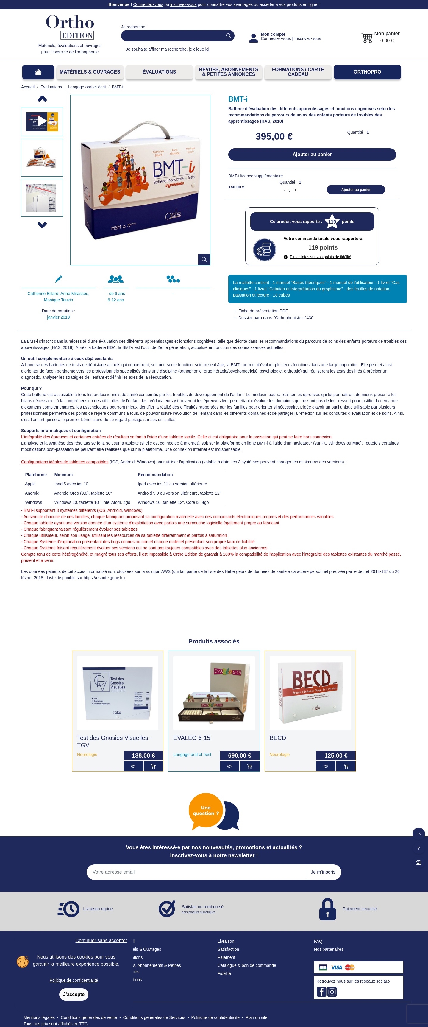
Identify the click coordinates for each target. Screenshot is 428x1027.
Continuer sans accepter (101, 940)
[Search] (170, 35)
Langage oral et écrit (192, 754)
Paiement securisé (360, 908)
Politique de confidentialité (74, 980)
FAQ (318, 941)
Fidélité (224, 973)
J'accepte (74, 994)
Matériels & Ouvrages (90, 71)
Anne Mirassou (74, 293)
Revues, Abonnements (142, 965)
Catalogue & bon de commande (247, 965)
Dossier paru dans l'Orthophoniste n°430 (273, 317)
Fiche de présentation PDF (260, 310)
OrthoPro (367, 71)
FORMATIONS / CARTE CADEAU (298, 72)
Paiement (226, 957)
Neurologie (87, 754)
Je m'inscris (323, 872)
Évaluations (159, 71)
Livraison (226, 941)
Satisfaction (228, 949)
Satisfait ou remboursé (203, 909)
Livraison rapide (98, 908)
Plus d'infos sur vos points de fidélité (317, 257)
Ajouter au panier (312, 154)
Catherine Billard (43, 293)
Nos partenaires (328, 949)
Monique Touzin (58, 299)
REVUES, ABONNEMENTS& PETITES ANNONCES (228, 72)
